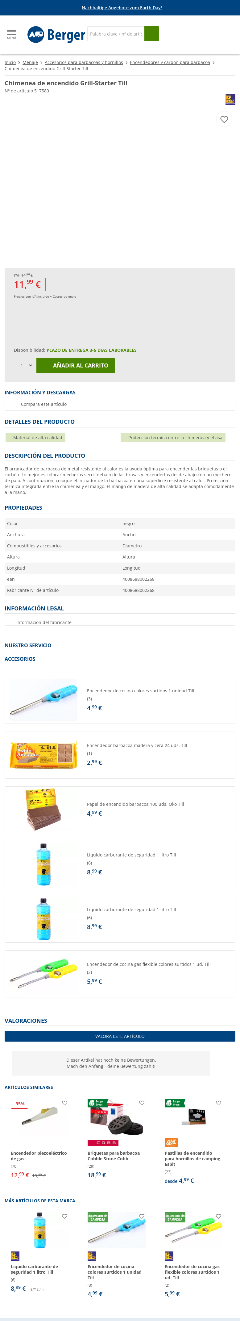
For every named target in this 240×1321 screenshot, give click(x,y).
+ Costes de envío (63, 296)
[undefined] (160, 700)
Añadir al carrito (75, 365)
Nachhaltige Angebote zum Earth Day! (122, 8)
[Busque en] (151, 33)
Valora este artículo (120, 1036)
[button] (120, 700)
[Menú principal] (12, 34)
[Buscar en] (115, 33)
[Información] (121, 8)
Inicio (10, 62)
